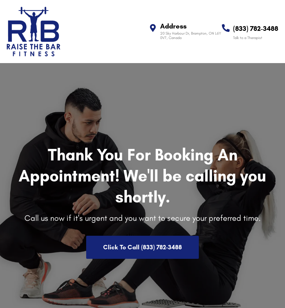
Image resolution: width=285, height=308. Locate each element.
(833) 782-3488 (255, 28)
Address (173, 26)
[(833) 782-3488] (226, 28)
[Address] (153, 28)
